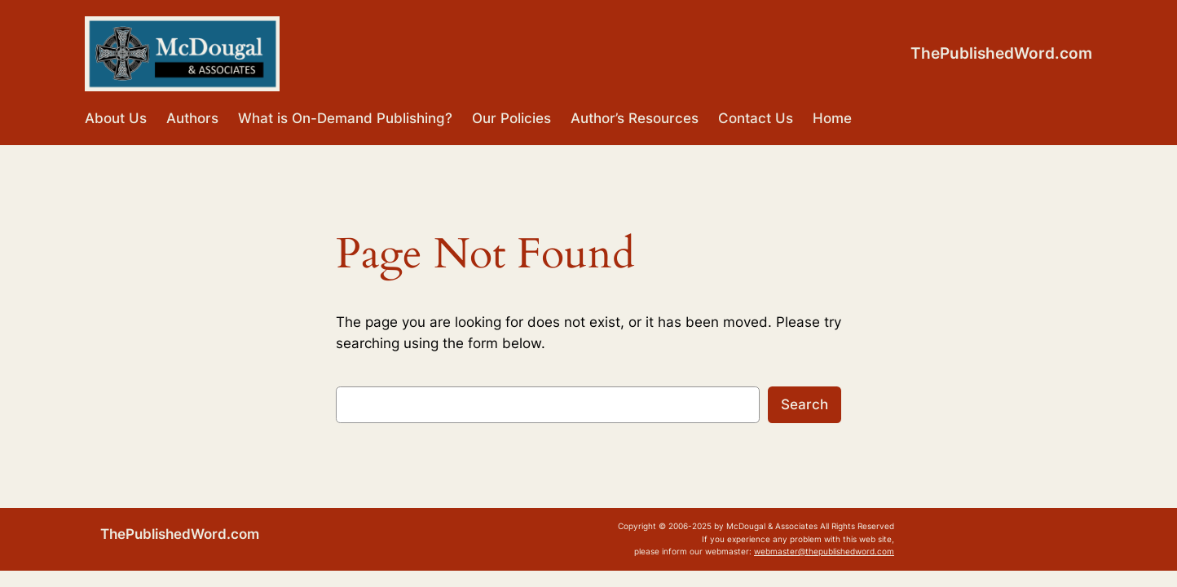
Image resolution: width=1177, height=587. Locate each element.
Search (804, 404)
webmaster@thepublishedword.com (824, 551)
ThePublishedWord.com (1001, 53)
